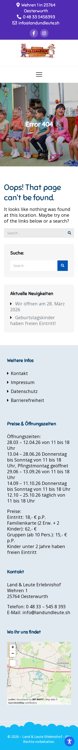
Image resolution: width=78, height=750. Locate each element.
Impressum (23, 382)
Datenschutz (24, 391)
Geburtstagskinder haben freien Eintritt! (33, 320)
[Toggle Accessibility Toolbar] (69, 741)
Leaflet (11, 699)
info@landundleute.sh (35, 23)
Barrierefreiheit (27, 400)
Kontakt (19, 373)
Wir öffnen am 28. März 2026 (37, 306)
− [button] (12, 654)
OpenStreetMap (16, 703)
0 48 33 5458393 (36, 17)
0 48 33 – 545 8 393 (46, 606)
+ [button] (12, 647)
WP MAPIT (38, 699)
